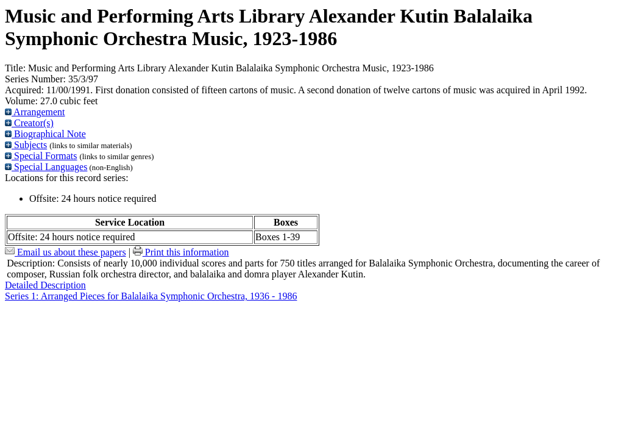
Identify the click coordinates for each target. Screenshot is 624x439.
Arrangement (35, 112)
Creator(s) (29, 123)
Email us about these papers (65, 252)
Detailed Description (45, 285)
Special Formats (41, 156)
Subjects (26, 145)
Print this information (181, 252)
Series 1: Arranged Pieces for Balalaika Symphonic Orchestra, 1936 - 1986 (151, 296)
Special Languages (46, 167)
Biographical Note (45, 134)
